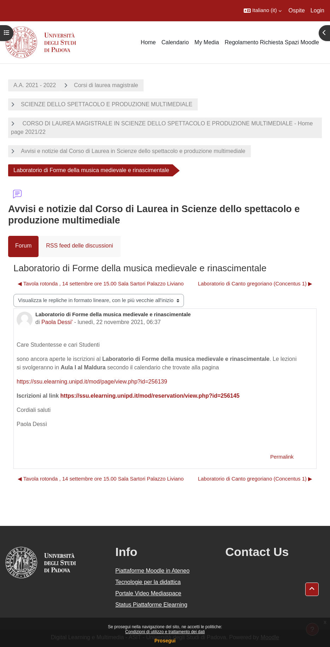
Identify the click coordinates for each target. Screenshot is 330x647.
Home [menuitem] (148, 42)
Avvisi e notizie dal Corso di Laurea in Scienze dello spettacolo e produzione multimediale (133, 151)
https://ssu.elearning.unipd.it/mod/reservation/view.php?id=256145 (150, 396)
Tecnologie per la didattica (148, 582)
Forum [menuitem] (23, 246)
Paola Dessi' (57, 322)
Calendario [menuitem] (175, 42)
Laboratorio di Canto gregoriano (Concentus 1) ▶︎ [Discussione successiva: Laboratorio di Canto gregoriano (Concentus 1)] (255, 283)
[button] (262, 10)
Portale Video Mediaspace (148, 593)
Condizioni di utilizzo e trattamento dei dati (165, 631)
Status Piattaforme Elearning (151, 605)
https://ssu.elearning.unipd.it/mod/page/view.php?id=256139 (92, 382)
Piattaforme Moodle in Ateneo (152, 571)
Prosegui (165, 640)
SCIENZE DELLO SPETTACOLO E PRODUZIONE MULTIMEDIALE (106, 104)
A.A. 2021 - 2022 (34, 85)
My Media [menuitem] (207, 42)
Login (317, 10)
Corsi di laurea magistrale (106, 85)
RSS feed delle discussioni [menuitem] (79, 246)
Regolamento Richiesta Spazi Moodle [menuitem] (272, 42)
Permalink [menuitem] (282, 457)
